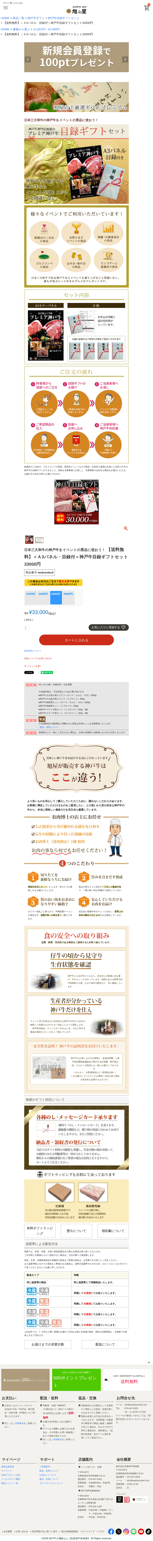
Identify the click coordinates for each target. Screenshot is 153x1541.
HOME (5, 18)
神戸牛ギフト (36, 18)
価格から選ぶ (21, 29)
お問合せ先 (126, 1398)
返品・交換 (87, 1398)
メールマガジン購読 (10, 1479)
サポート (47, 1459)
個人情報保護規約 (69, 1531)
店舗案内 (85, 1459)
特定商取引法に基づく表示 (44, 1531)
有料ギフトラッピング (40, 1230)
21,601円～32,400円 (46, 29)
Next (125, 59)
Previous (28, 59)
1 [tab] (74, 75)
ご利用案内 (18, 1423)
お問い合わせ (22, 1531)
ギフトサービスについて (51, 1483)
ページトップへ (148, 1362)
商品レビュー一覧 (9, 1483)
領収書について (113, 1231)
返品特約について (32, 651)
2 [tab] (76, 75)
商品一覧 (18, 18)
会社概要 (124, 1459)
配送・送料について (49, 727)
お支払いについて (47, 1475)
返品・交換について (48, 1479)
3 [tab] (78, 75)
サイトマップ (88, 1531)
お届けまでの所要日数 (48, 1344)
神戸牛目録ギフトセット (63, 18)
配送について (105, 1344)
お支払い (9, 1398)
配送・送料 (49, 1398)
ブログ (101, 1531)
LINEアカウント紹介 (11, 1475)
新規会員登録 (7, 1466)
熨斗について (76, 1231)
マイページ (11, 1459)
